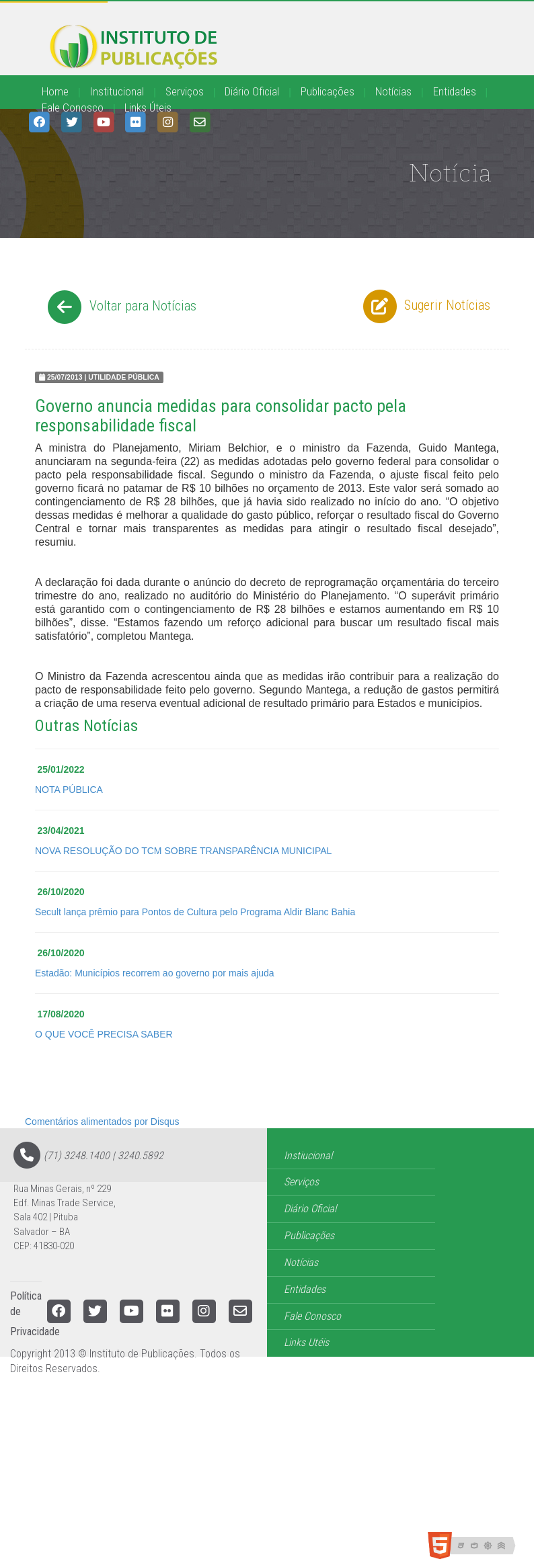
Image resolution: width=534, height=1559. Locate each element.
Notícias (393, 91)
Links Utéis (306, 1342)
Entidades (454, 91)
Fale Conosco (73, 107)
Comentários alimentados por (102, 1121)
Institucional (116, 91)
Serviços (184, 91)
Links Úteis (147, 107)
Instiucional (308, 1155)
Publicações (327, 91)
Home (55, 91)
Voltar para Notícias (120, 307)
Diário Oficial (252, 91)
